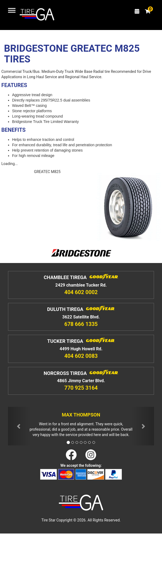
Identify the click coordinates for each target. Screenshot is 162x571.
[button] (19, 426)
